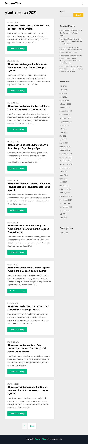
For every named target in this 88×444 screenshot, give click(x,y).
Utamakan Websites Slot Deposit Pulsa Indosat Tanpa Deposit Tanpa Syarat (70, 49)
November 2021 (65, 115)
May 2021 (63, 136)
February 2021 (64, 147)
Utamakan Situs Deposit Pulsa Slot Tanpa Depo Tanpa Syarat (71, 33)
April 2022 (63, 97)
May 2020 (63, 178)
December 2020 (65, 154)
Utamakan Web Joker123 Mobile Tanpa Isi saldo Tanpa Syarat (28, 27)
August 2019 (64, 210)
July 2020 (63, 171)
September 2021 (65, 122)
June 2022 (63, 90)
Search (62, 11)
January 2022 (64, 107)
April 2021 (63, 139)
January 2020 (64, 193)
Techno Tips (13, 3)
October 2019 (64, 203)
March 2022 (64, 100)
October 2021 (64, 118)
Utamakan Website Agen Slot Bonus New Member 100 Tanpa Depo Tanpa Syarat (27, 390)
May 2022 (63, 93)
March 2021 (63, 143)
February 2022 (65, 104)
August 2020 (64, 168)
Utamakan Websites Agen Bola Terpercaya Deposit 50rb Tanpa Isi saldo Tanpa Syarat (26, 348)
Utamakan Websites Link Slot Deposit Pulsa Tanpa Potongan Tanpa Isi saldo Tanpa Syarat (70, 59)
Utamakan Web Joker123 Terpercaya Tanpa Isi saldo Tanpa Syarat (27, 308)
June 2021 (63, 132)
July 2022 (63, 86)
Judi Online (63, 233)
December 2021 (65, 111)
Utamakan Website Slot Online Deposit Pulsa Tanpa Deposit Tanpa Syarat (28, 269)
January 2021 (64, 150)
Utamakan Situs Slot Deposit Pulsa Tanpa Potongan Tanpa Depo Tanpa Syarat (71, 68)
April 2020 (63, 182)
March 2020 (64, 186)
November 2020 (65, 157)
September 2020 (66, 164)
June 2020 (63, 175)
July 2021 (62, 129)
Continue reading (17, 49)
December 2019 (65, 196)
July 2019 (62, 214)
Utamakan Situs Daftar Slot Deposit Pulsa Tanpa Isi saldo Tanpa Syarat (70, 41)
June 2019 (63, 218)
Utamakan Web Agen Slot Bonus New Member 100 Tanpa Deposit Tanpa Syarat (27, 67)
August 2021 (64, 125)
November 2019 (65, 200)
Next (32, 426)
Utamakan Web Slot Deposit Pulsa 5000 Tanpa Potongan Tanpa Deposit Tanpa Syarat (29, 187)
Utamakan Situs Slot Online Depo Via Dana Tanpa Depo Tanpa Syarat (27, 146)
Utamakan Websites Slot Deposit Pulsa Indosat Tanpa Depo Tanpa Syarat (28, 108)
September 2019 (65, 207)
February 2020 (65, 189)
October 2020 (65, 161)
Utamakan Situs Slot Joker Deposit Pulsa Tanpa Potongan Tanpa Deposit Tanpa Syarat (28, 229)
